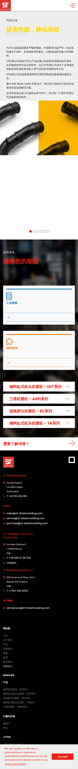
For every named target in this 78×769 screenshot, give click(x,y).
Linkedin (11, 562)
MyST (6, 723)
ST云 (5, 727)
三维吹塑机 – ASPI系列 (15, 706)
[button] (30, 231)
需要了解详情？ (16, 443)
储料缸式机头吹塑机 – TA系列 (19, 702)
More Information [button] (15, 764)
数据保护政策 (8, 675)
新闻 (5, 657)
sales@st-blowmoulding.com (25, 513)
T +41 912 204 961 (17, 496)
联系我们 (7, 661)
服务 (5, 653)
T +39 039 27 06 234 (19, 557)
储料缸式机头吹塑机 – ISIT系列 (19, 693)
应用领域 (7, 648)
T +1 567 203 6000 (17, 590)
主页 (5, 635)
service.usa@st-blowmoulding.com (28, 608)
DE (10, 744)
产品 (5, 644)
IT (15, 744)
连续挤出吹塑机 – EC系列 (16, 698)
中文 (19, 744)
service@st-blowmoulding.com (26, 518)
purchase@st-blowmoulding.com (27, 523)
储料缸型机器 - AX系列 (15, 689)
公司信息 (7, 737)
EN (6, 744)
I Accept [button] (63, 756)
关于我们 (7, 640)
